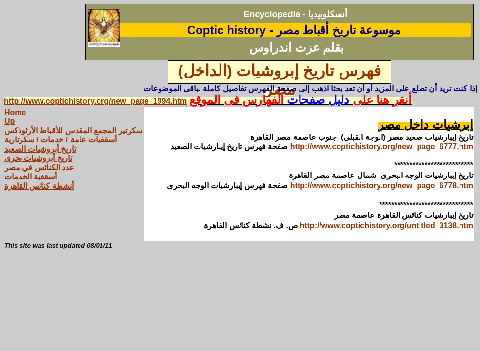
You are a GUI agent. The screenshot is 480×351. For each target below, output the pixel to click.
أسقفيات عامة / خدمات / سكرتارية (60, 140)
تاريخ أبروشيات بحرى (38, 158)
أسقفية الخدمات (30, 177)
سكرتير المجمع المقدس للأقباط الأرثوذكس (73, 130)
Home (15, 112)
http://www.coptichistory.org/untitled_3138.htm (386, 225)
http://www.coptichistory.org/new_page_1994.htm (95, 101)
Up (9, 121)
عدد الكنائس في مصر (39, 167)
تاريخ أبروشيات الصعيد (40, 149)
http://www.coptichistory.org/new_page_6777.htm (381, 146)
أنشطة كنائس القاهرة (39, 186)
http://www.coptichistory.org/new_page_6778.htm (381, 185)
